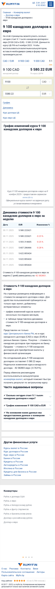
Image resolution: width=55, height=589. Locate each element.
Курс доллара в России (16, 451)
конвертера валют (13, 379)
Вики (35, 568)
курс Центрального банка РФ (19, 333)
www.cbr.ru (27, 197)
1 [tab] (23, 557)
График (6, 102)
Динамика (8, 108)
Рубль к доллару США (14, 496)
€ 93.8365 (40, 5)
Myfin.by (20, 575)
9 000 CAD (39, 61)
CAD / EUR (8, 61)
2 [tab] (26, 557)
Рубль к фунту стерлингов (16, 509)
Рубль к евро (10, 501)
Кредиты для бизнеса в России (20, 471)
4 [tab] (32, 557)
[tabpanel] (26, 507)
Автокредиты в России (16, 465)
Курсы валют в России (16, 448)
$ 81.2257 (40, 3)
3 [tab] (29, 557)
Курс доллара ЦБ (11, 113)
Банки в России (12, 458)
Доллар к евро (11, 522)
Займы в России (12, 475)
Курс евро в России (14, 454)
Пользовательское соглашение (17, 572)
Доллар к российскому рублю (18, 518)
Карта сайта (7, 575)
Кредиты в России (13, 461)
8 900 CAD (23, 61)
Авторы (41, 572)
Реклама (13, 568)
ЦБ (33, 3)
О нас (4, 568)
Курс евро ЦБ (9, 118)
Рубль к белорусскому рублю (18, 505)
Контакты (26, 568)
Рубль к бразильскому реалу (18, 514)
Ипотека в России (13, 468)
